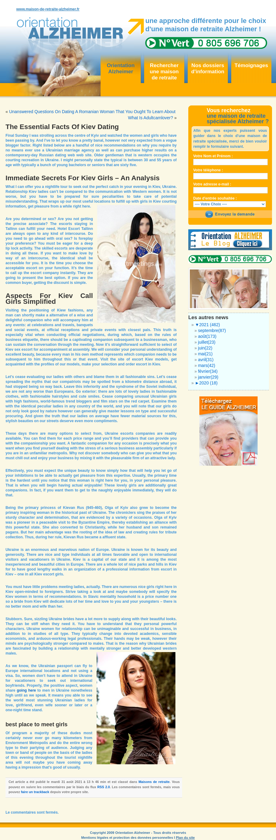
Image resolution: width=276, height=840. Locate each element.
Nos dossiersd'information (207, 68)
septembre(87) (212, 330)
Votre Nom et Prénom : (213, 156)
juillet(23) (207, 342)
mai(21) (205, 353)
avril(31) (206, 359)
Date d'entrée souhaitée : (215, 198)
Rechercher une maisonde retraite (164, 72)
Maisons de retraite (154, 782)
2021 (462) (207, 324)
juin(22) (205, 348)
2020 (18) (206, 382)
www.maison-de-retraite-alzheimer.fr (47, 9)
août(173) (207, 336)
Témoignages (251, 65)
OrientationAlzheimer (121, 68)
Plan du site (185, 837)
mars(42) (206, 365)
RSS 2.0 (103, 787)
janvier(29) (208, 377)
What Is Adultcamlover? (150, 117)
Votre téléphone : (208, 170)
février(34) (208, 371)
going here (26, 690)
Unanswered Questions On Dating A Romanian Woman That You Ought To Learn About (92, 111)
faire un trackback (35, 792)
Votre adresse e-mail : (212, 184)
